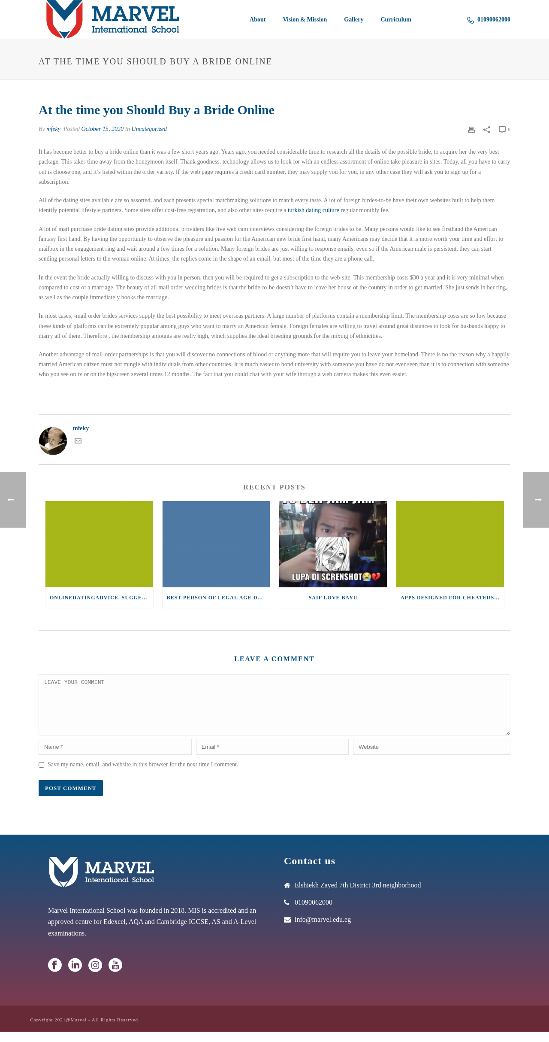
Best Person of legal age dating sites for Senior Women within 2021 (218, 598)
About (257, 19)
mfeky (53, 129)
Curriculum (395, 19)
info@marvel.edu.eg (323, 929)
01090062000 (488, 20)
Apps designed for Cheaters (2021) (452, 598)
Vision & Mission (305, 19)
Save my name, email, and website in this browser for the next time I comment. (143, 775)
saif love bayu (333, 598)
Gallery (353, 19)
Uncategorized (149, 129)
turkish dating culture (313, 210)
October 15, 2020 (102, 129)
